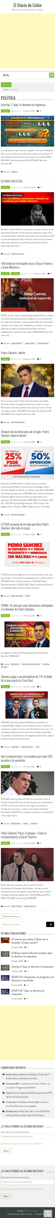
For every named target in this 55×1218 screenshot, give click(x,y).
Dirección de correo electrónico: (15, 1132)
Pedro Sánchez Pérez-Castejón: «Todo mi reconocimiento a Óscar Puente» (23, 835)
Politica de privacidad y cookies (19, 1214)
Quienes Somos (41, 1214)
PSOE (28, 596)
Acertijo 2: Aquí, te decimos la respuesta (23, 104)
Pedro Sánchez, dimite (13, 352)
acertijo (14, 171)
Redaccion (17, 111)
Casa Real (14, 747)
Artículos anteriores (11, 916)
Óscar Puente (43, 343)
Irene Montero (16, 343)
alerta (25, 823)
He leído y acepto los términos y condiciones (23, 1143)
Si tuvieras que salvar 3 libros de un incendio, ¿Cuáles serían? (29, 941)
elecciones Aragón (17, 514)
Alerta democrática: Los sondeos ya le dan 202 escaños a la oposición (27, 758)
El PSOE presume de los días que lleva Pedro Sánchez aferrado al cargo (25, 526)
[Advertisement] (27, 40)
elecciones (15, 664)
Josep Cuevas (30, 343)
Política (5, 111)
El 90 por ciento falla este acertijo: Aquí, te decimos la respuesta (32, 954)
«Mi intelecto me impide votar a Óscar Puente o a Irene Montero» (27, 265)
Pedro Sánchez (16, 596)
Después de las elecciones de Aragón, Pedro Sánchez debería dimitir (25, 433)
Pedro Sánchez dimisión (31, 664)
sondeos (34, 823)
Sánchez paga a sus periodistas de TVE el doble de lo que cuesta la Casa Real (26, 678)
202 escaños (15, 823)
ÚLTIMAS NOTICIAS (12, 181)
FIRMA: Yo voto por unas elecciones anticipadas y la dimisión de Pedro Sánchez (27, 607)
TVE (37, 747)
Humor (5, 273)
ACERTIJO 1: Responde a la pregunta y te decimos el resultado (32, 978)
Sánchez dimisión (17, 422)
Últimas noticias (17, 254)
